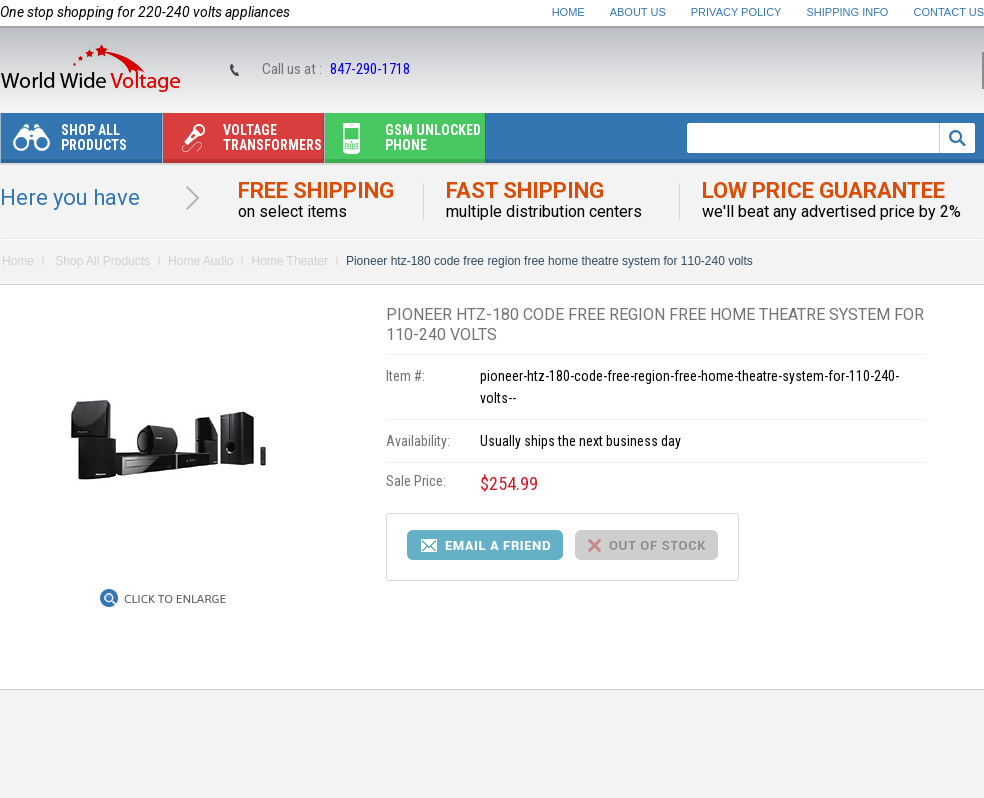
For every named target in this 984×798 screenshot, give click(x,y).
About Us (638, 12)
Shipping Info (848, 12)
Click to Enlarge (175, 599)
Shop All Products (64, 142)
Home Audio (200, 261)
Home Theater (289, 261)
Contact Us (949, 12)
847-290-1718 (370, 69)
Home (568, 12)
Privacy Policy (736, 12)
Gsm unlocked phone (403, 142)
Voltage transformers (242, 142)
